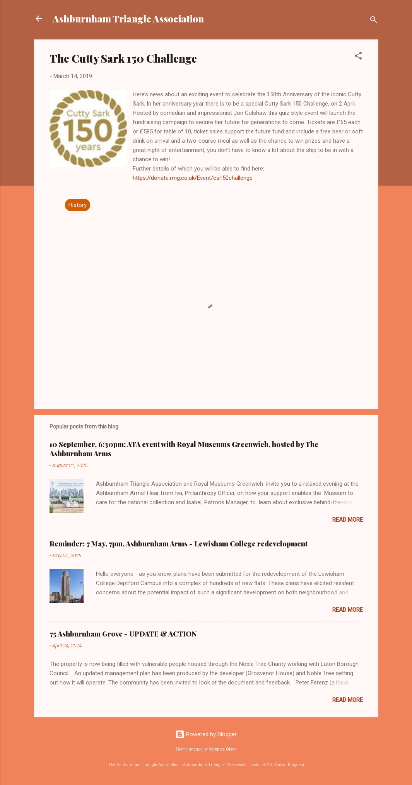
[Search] (373, 21)
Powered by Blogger (206, 734)
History (77, 204)
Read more (347, 519)
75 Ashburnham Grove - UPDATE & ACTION (123, 633)
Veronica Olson (223, 749)
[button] (358, 57)
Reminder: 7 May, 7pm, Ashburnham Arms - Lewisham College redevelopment (179, 543)
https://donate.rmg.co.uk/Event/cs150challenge (193, 177)
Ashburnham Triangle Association (128, 18)
